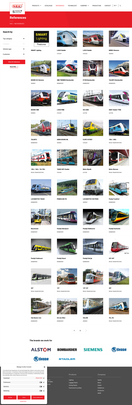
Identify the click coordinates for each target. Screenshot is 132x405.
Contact (108, 6)
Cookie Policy (23, 401)
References (60, 6)
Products (36, 6)
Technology (72, 6)
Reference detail (35, 56)
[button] (44, 367)
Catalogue (48, 6)
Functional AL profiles (75, 388)
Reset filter (14, 66)
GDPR (99, 393)
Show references (14, 62)
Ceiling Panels (73, 385)
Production (96, 6)
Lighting (71, 380)
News (99, 382)
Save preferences (38, 397)
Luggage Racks (73, 382)
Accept (10, 397)
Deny (24, 397)
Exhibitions (101, 388)
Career (100, 385)
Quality (100, 380)
